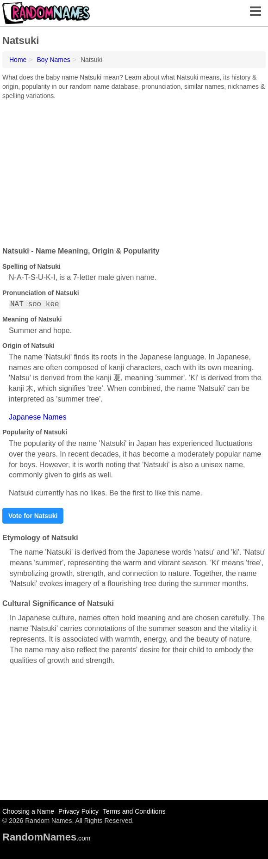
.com (46, 838)
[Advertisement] (134, 170)
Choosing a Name (28, 811)
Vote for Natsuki (32, 515)
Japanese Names (38, 417)
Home (17, 59)
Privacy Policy (78, 811)
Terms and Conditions (134, 811)
